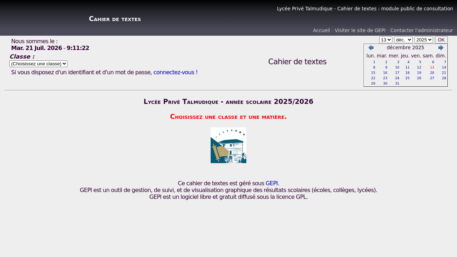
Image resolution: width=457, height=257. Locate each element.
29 (373, 83)
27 (432, 78)
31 (397, 83)
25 (407, 78)
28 (444, 78)
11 (407, 67)
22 (373, 78)
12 (419, 67)
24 (397, 78)
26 (419, 78)
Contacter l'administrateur (421, 30)
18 (407, 73)
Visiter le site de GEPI (360, 30)
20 (432, 73)
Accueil (321, 30)
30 (385, 83)
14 (444, 67)
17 (397, 73)
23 (385, 78)
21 (444, 73)
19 (419, 73)
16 (385, 73)
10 (397, 67)
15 (373, 73)
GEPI (272, 183)
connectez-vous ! (176, 72)
